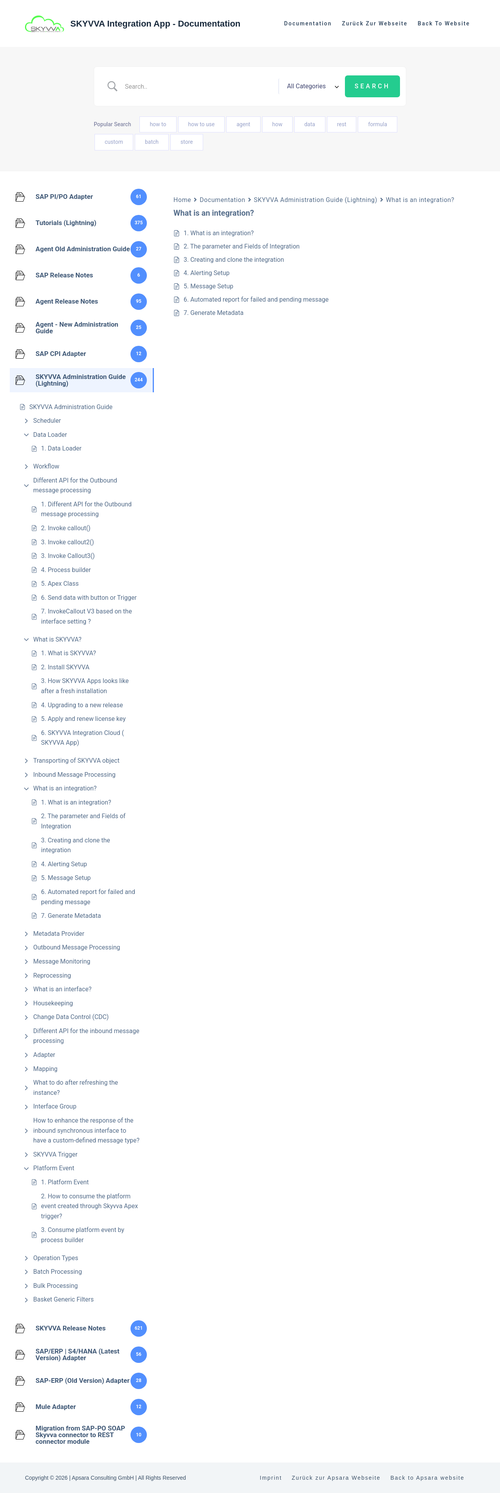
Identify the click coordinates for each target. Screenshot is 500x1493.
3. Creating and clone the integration (75, 845)
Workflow (46, 466)
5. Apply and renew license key (83, 718)
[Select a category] (312, 86)
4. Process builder (66, 570)
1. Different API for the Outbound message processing (86, 509)
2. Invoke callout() (66, 528)
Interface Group (55, 1106)
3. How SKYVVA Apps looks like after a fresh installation (85, 686)
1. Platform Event (65, 1182)
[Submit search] (372, 86)
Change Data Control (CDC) (71, 1017)
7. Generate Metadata (71, 915)
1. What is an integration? (76, 802)
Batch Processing (57, 1271)
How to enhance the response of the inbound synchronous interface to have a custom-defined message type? (86, 1130)
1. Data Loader (61, 448)
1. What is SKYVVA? (68, 653)
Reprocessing (52, 975)
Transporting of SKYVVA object (76, 760)
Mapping (45, 1069)
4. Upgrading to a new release (82, 705)
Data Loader (50, 434)
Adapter (44, 1055)
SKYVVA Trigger (55, 1154)
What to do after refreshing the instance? (75, 1087)
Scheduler (47, 420)
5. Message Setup (66, 877)
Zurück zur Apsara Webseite (336, 1478)
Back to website (444, 23)
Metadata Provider (58, 933)
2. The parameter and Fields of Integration (83, 821)
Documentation (308, 23)
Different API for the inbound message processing (86, 1036)
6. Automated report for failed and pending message (88, 897)
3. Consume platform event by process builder (82, 1235)
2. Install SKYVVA (65, 667)
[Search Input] (199, 86)
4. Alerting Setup (64, 864)
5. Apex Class (60, 583)
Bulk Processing (55, 1285)
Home (182, 200)
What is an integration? (64, 788)
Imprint (271, 1478)
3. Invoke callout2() (67, 542)
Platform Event (53, 1168)
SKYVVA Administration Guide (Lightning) (315, 200)
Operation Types (55, 1258)
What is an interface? (62, 989)
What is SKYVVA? (57, 639)
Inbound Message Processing (74, 774)
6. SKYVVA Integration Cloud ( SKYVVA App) (82, 738)
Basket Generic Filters (63, 1299)
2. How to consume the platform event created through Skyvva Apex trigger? (89, 1206)
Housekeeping (53, 1003)
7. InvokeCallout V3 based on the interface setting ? (86, 616)
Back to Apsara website (427, 1478)
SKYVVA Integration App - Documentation (155, 24)
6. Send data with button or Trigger (89, 597)
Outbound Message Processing (76, 947)
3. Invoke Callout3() (68, 556)
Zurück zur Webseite (374, 23)
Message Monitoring (61, 961)
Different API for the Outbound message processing (75, 485)
